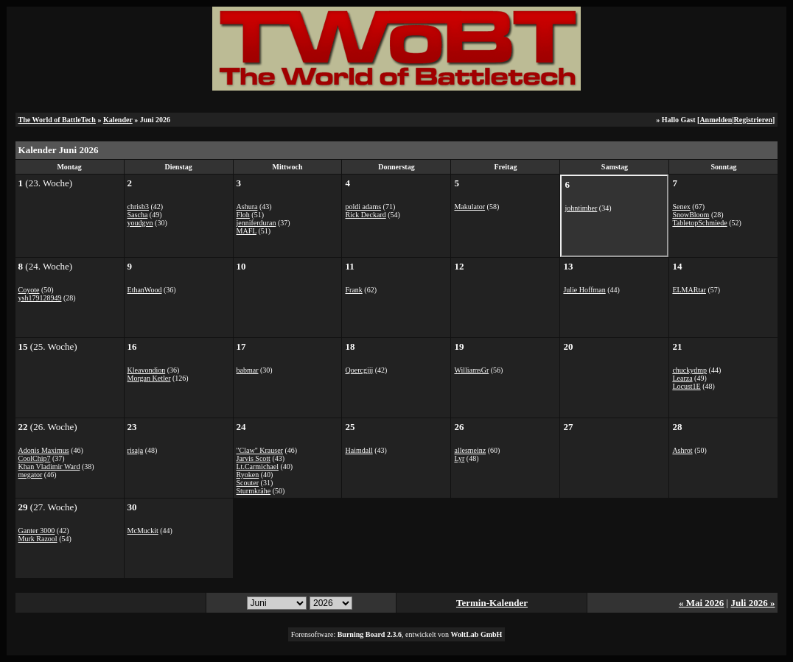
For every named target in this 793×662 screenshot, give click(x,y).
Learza (682, 378)
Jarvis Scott (253, 458)
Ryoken (248, 475)
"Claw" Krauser (260, 450)
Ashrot (682, 450)
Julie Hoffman (584, 290)
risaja (135, 450)
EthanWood (144, 290)
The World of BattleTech (57, 120)
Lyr (459, 458)
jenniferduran (256, 223)
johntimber (581, 208)
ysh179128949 (40, 298)
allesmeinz (470, 450)
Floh (243, 215)
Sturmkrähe (254, 491)
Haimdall (358, 450)
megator (30, 475)
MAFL (246, 231)
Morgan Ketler (149, 378)
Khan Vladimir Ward (49, 466)
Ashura (247, 207)
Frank (353, 290)
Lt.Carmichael (258, 466)
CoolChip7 (34, 458)
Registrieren (752, 120)
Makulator (469, 207)
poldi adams (363, 207)
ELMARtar (689, 290)
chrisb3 (138, 207)
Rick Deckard (365, 215)
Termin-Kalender (492, 602)
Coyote (29, 290)
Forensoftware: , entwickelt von (397, 634)
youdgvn (140, 223)
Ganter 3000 (36, 531)
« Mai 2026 (701, 602)
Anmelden (715, 120)
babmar (248, 370)
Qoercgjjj (359, 370)
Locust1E (686, 386)
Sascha (137, 215)
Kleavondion (146, 370)
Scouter (248, 483)
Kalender (118, 120)
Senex (681, 207)
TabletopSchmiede (699, 223)
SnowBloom (690, 215)
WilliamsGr (471, 370)
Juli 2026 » (752, 602)
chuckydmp (689, 370)
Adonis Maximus (43, 450)
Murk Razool (37, 539)
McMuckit (142, 531)
